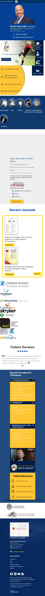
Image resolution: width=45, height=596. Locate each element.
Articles (16, 193)
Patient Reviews (23, 347)
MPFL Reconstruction (18, 413)
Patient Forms (22, 481)
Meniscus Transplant (18, 392)
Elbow (4, 126)
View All (37, 274)
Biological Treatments (36, 111)
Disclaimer (17, 583)
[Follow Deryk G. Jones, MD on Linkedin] (15, 574)
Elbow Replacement (18, 442)
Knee (20, 110)
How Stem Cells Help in (26, 467)
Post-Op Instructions (24, 492)
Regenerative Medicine (11, 91)
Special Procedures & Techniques (20, 373)
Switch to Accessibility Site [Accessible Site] (7, 1)
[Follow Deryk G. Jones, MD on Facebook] (11, 574)
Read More (9, 245)
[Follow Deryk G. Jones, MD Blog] (23, 574)
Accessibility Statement (16, 587)
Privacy (23, 583)
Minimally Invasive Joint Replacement (11, 76)
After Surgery (38, 73)
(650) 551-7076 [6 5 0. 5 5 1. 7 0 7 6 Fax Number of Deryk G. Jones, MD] (17, 548)
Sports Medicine (28, 111)
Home (11, 583)
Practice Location (17, 538)
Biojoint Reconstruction (19, 398)
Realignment (17, 402)
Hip (11, 561)
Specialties (15, 556)
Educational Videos (24, 486)
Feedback (12, 585)
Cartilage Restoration (10, 48)
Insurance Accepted (24, 497)
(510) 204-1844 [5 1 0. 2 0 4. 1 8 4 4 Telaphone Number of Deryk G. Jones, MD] (21, 34)
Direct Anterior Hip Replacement (22, 430)
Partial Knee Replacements (20, 436)
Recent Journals (22, 210)
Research (16, 196)
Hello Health (18, 452)
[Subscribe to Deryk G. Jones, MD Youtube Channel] (19, 574)
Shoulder (4, 110)
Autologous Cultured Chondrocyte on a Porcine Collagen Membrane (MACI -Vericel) (23, 384)
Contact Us (27, 585)
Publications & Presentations (22, 191)
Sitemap (28, 583)
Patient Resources (23, 476)
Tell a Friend (19, 585)
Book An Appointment (24, 37)
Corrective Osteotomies (12, 84)
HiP (12, 110)
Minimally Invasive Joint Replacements (21, 426)
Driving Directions (18, 551)
